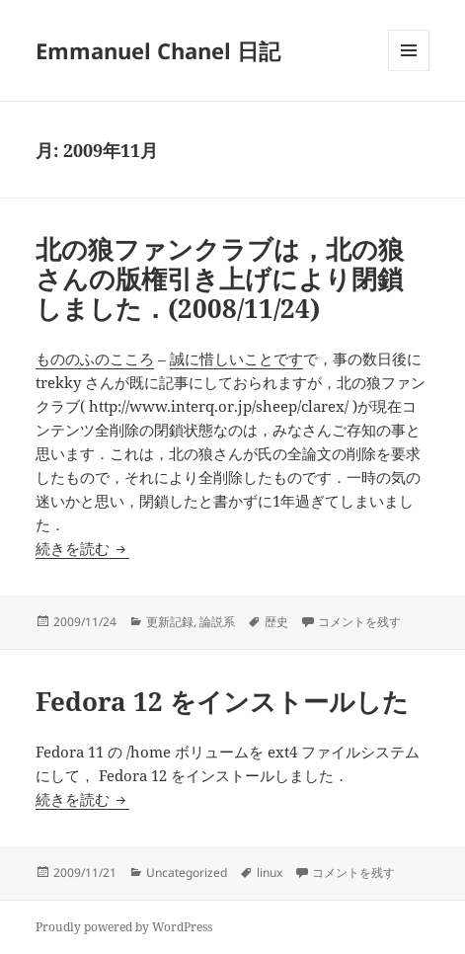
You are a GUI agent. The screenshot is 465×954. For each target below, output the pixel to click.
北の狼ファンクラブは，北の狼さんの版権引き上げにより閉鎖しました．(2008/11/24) (220, 278)
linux (269, 872)
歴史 (276, 621)
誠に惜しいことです (236, 358)
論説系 (217, 621)
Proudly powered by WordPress (124, 926)
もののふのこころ (95, 358)
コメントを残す (359, 621)
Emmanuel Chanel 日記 (158, 50)
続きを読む (82, 548)
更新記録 (170, 621)
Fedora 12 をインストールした (222, 701)
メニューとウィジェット (408, 70)
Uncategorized (186, 872)
